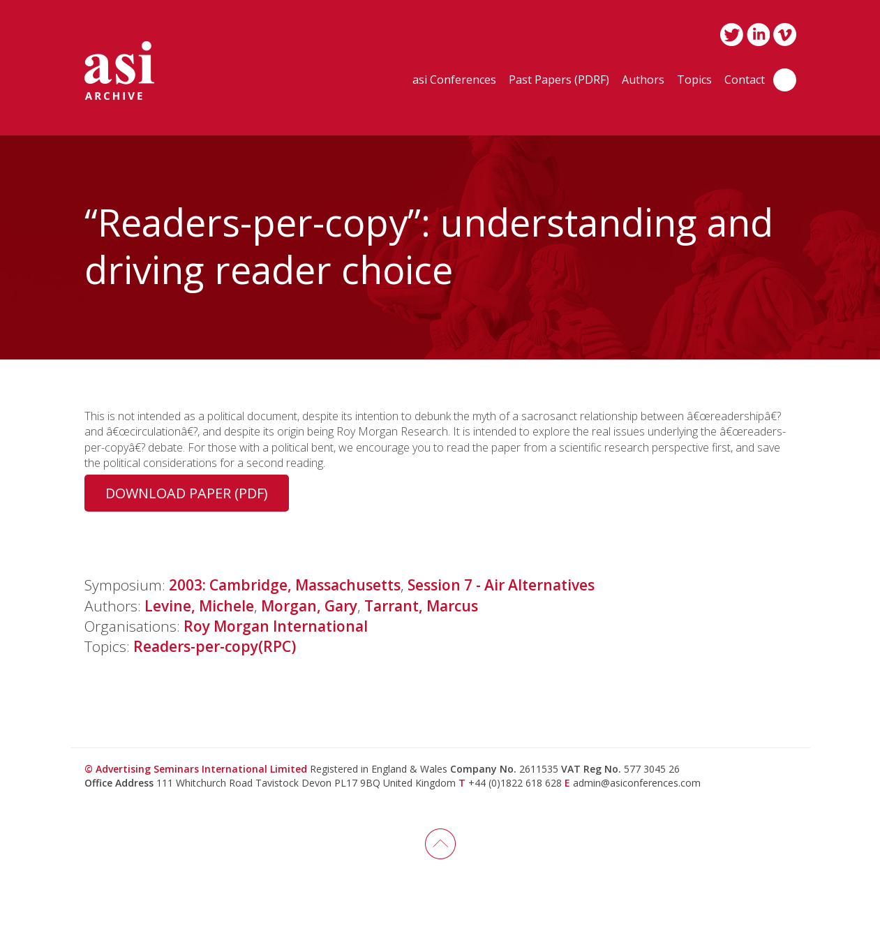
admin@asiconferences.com (637, 782)
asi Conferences (454, 80)
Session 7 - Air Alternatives (501, 585)
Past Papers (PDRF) (559, 80)
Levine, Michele (199, 606)
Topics (694, 80)
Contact (744, 80)
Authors (643, 80)
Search (784, 79)
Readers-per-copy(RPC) (214, 646)
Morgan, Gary (309, 606)
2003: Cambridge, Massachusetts (285, 585)
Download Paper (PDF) (186, 493)
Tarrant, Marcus (421, 606)
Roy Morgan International (276, 626)
